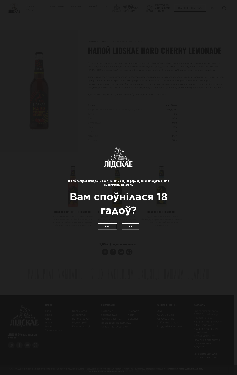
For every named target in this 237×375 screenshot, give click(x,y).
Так (107, 226)
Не (130, 226)
